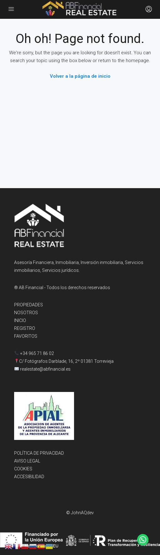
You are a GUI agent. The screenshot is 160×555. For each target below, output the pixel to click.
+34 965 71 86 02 (34, 353)
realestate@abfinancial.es (45, 369)
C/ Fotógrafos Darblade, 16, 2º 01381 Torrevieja (66, 361)
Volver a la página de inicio (80, 76)
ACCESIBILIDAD (29, 476)
